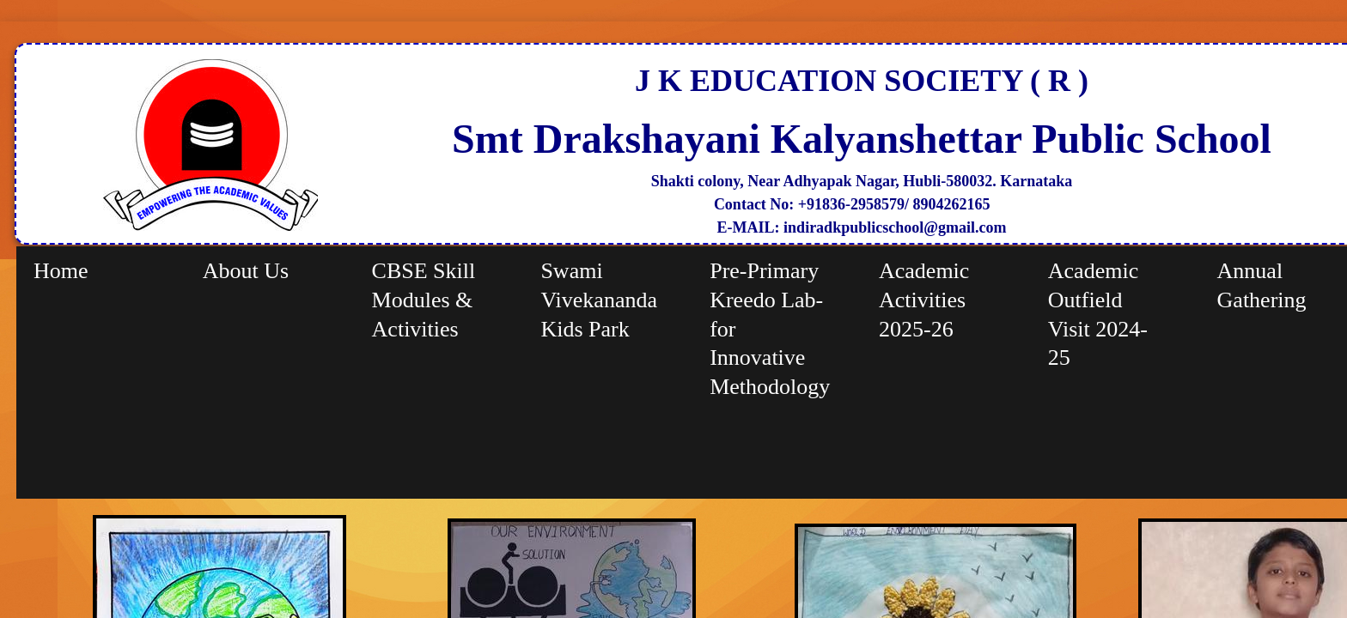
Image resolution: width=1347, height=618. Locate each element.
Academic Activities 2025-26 (924, 300)
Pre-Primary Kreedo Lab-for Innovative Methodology (770, 328)
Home (61, 270)
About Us (246, 270)
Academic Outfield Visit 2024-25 (1098, 314)
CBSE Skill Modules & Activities (424, 300)
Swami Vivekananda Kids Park (598, 300)
